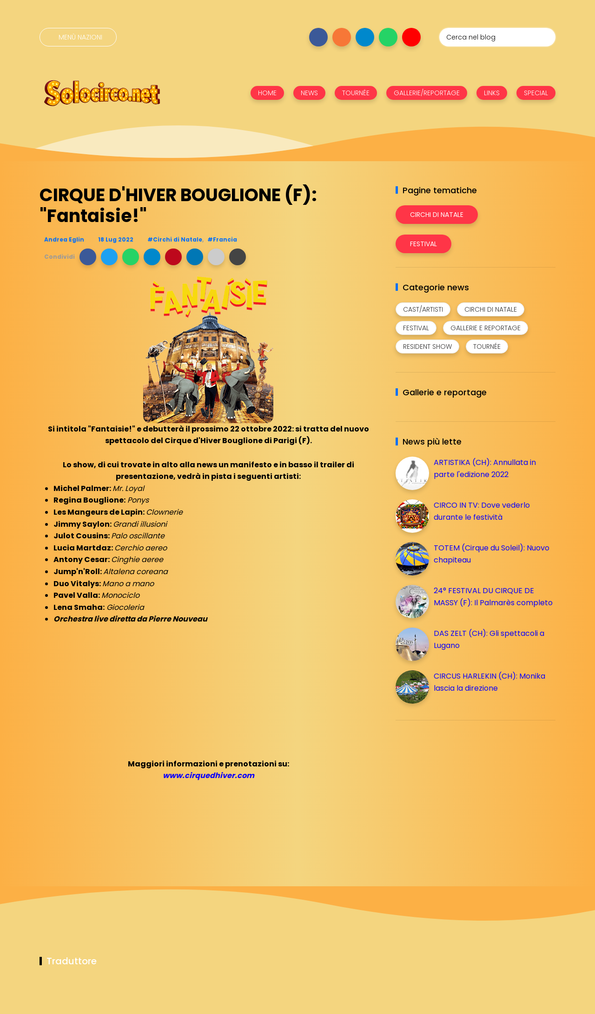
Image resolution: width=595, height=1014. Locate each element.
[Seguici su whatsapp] (388, 37)
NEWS (309, 93)
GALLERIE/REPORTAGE (427, 93)
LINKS (492, 93)
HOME (267, 93)
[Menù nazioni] (78, 37)
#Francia (222, 239)
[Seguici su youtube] (411, 37)
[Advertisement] (465, 792)
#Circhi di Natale (174, 239)
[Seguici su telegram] (365, 37)
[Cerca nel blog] (497, 37)
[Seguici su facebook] (318, 37)
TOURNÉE (356, 93)
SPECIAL (536, 93)
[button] (87, 257)
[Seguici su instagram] (341, 37)
